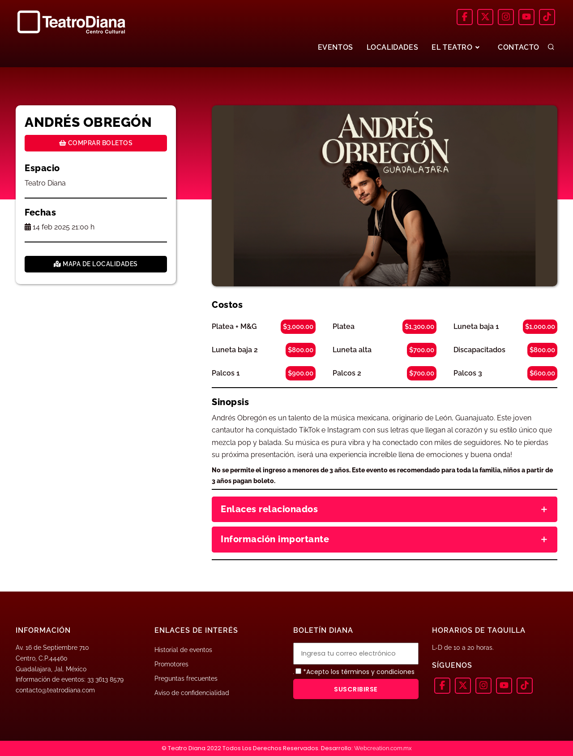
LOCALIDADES (393, 47)
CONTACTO (518, 47)
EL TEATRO (457, 47)
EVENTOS (335, 47)
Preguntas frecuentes (186, 678)
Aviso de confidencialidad (191, 692)
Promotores (171, 664)
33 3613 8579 (105, 679)
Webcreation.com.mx (383, 748)
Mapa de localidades (96, 264)
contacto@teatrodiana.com (55, 690)
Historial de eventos (183, 649)
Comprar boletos (96, 143)
